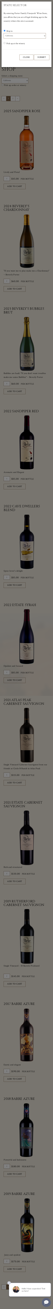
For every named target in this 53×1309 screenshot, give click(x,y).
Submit (41, 57)
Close (26, 57)
